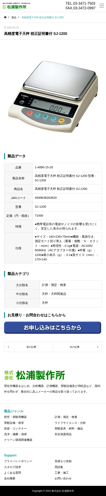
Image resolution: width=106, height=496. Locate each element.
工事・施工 (62, 472)
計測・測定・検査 (66, 417)
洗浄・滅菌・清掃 (15, 434)
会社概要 (9, 478)
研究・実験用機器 (15, 417)
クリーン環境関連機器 (18, 439)
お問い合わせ (63, 478)
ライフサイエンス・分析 (70, 422)
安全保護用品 (63, 434)
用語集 (59, 467)
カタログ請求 (12, 467)
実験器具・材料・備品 (69, 428)
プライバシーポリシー (18, 461)
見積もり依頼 (63, 461)
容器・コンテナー (15, 428)
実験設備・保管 (14, 422)
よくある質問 (12, 472)
